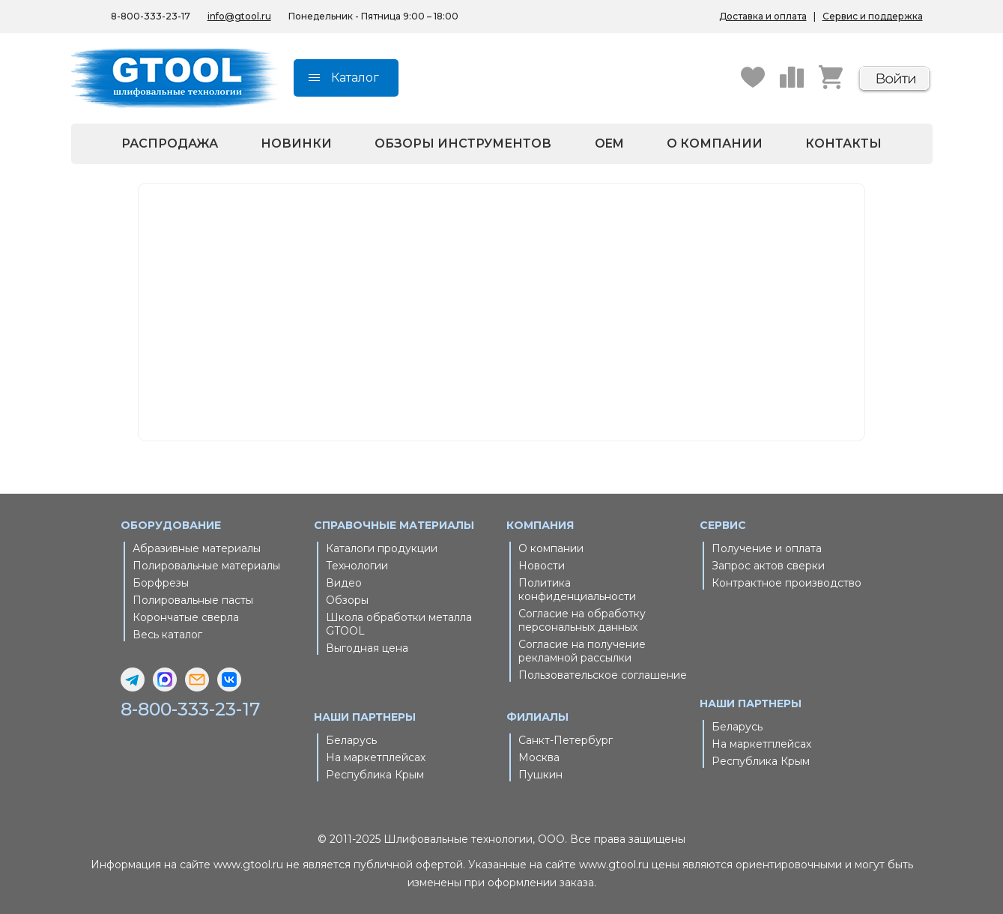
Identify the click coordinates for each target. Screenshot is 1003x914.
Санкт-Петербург (565, 740)
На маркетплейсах (375, 757)
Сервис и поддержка (872, 16)
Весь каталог (167, 634)
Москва (539, 757)
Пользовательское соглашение (602, 675)
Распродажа (169, 143)
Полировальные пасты (193, 600)
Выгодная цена (367, 648)
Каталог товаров (466, 326)
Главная (446, 308)
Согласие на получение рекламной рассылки (582, 651)
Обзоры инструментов (463, 143)
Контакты (843, 143)
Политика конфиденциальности (577, 589)
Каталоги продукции (381, 548)
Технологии (357, 565)
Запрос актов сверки (768, 565)
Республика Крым (375, 774)
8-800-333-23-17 (191, 709)
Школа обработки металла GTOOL (399, 624)
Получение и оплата (767, 548)
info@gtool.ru (239, 16)
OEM (609, 143)
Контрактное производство (786, 583)
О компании (715, 143)
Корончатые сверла (186, 617)
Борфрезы (161, 583)
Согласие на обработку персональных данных (582, 620)
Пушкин (540, 774)
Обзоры (347, 600)
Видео (344, 583)
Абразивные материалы (197, 548)
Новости (541, 565)
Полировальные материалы (206, 565)
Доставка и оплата (763, 16)
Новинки (296, 143)
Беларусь (351, 740)
